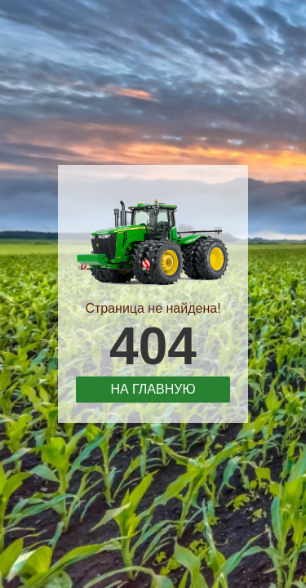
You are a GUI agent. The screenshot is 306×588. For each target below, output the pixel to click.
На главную (152, 389)
